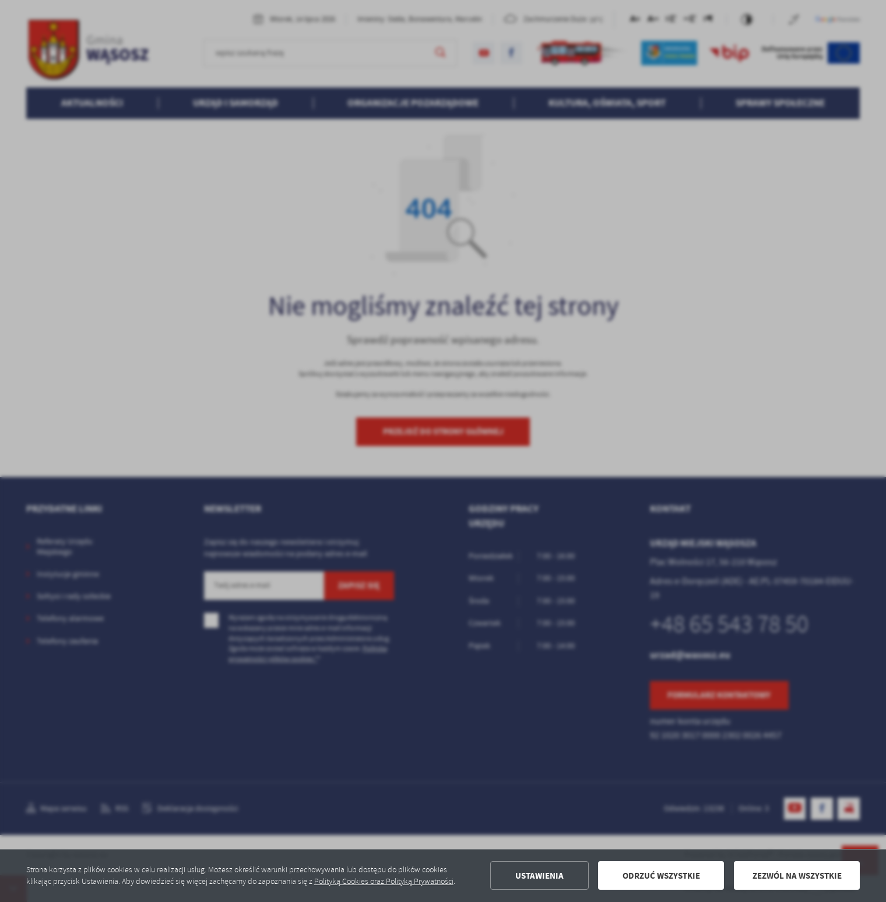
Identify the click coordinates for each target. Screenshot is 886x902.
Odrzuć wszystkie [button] (661, 876)
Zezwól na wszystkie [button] (797, 876)
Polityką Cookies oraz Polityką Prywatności (383, 881)
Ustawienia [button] (539, 876)
